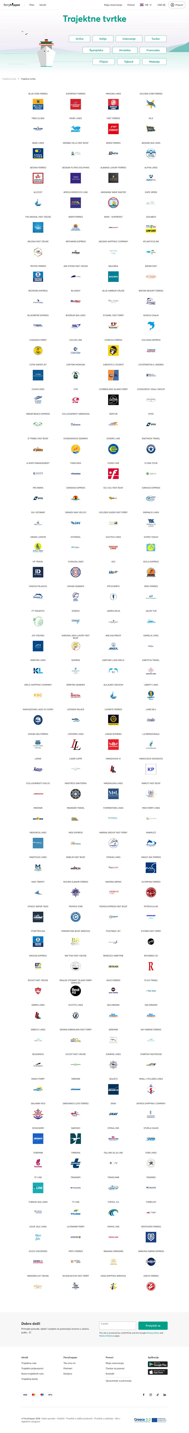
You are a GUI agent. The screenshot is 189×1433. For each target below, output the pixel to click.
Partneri (67, 1368)
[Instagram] (151, 1395)
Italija (102, 38)
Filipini (103, 61)
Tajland (128, 61)
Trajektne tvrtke (28, 79)
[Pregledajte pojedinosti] (30, 1332)
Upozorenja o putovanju (119, 1380)
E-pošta (104, 1324)
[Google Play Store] (158, 1364)
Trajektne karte (9, 79)
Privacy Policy (152, 1333)
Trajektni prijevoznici (32, 1368)
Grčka (79, 38)
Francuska (153, 50)
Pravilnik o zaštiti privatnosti (79, 1418)
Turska (156, 38)
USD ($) (161, 4)
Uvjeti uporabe (48, 1418)
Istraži (42, 4)
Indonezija (129, 38)
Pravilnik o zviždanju (103, 1418)
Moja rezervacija (113, 4)
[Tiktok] (158, 1395)
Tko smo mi (69, 1363)
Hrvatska (124, 50)
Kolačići (60, 1418)
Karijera (67, 1373)
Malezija (154, 61)
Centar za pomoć (115, 1368)
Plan (31, 4)
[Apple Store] (158, 1372)
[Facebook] (144, 1395)
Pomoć (131, 4)
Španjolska (96, 50)
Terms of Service (106, 1336)
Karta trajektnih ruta (32, 1373)
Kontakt (110, 1373)
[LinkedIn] (165, 1395)
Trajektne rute (28, 1363)
